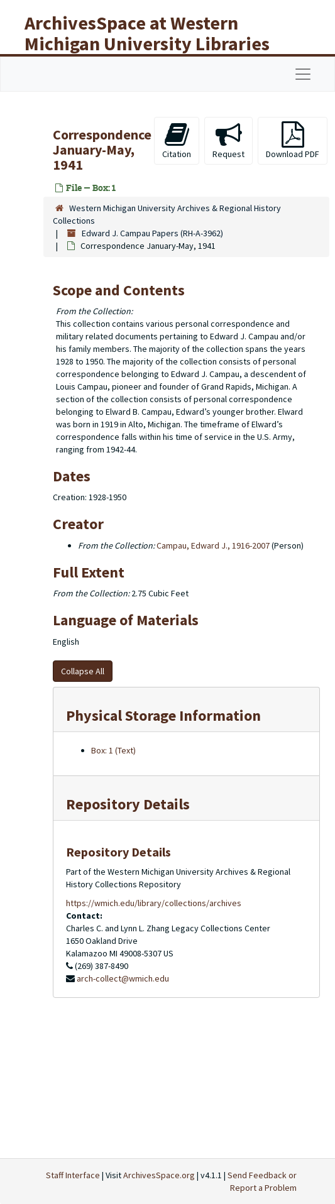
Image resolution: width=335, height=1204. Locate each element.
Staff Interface (73, 1175)
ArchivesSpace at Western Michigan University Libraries (147, 33)
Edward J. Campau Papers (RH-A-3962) (152, 233)
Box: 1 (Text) (113, 750)
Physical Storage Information (163, 715)
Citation (176, 140)
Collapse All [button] (82, 671)
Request (228, 140)
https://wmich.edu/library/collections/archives (153, 903)
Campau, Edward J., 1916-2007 (213, 545)
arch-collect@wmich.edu (123, 978)
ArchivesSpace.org (159, 1175)
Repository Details (128, 804)
